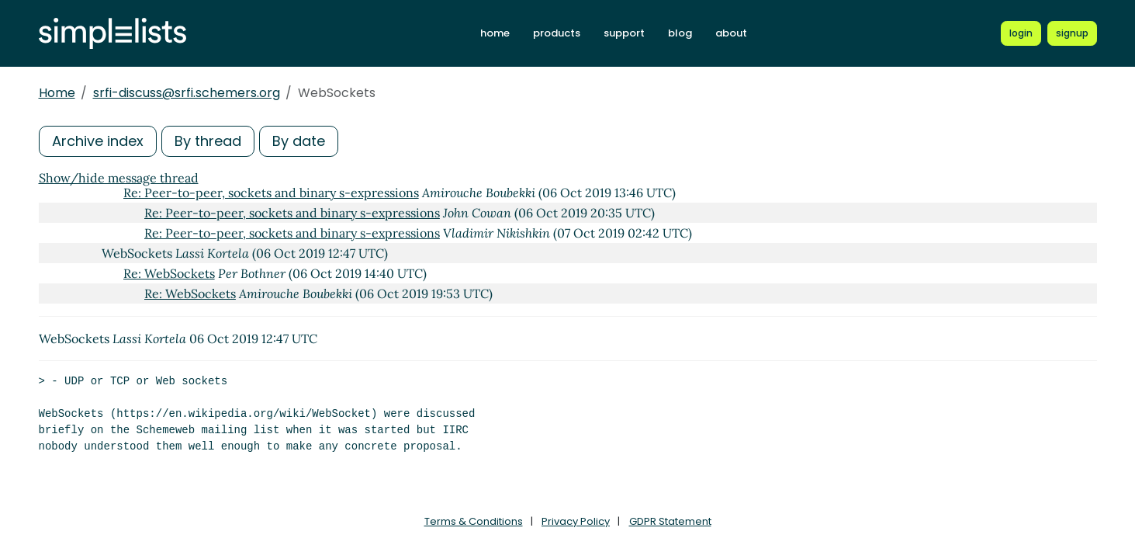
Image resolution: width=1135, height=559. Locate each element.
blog (680, 33)
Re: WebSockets (169, 273)
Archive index (98, 141)
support (624, 33)
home (495, 33)
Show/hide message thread (119, 178)
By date (298, 141)
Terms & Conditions (473, 521)
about (731, 33)
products (556, 33)
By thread (208, 141)
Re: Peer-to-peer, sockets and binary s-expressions (271, 192)
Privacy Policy (576, 521)
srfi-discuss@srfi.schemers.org (186, 93)
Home (57, 93)
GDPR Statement (670, 521)
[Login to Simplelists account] (1021, 33)
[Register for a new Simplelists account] (1072, 33)
